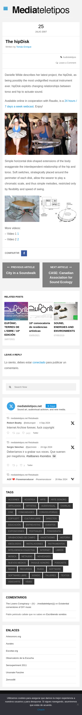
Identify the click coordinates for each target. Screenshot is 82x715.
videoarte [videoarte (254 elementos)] (14, 582)
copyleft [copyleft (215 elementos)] (13, 518)
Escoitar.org (12, 651)
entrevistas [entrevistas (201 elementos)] (33, 525)
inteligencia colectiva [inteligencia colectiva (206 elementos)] (21, 550)
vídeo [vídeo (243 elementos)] (28, 582)
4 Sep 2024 (44, 423)
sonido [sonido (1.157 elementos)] (36, 575)
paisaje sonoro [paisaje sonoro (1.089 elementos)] (40, 563)
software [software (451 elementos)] (55, 569)
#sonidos (45, 456)
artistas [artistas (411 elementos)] (31, 506)
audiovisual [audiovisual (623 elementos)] (48, 506)
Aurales (10, 643)
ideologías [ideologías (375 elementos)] (14, 544)
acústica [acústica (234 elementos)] (29, 499)
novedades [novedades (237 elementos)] (43, 556)
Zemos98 (10, 679)
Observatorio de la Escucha (20, 658)
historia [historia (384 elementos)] (65, 537)
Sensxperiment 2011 (16, 665)
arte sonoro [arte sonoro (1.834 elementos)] (58, 499)
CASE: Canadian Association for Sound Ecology (61, 277)
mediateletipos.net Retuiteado (24, 418)
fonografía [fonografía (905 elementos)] (54, 531)
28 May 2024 (61, 479)
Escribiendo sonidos (56, 614)
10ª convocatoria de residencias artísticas (39, 327)
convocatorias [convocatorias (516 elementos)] (48, 512)
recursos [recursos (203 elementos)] (26, 569)
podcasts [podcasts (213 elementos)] (60, 563)
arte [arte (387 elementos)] (43, 499)
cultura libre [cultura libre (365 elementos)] (32, 518)
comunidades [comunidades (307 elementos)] (26, 512)
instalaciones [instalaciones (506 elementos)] (34, 544)
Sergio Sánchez (15, 447)
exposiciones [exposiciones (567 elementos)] (16, 531)
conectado (39, 362)
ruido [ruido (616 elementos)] (40, 569)
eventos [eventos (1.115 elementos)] (51, 525)
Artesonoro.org (13, 636)
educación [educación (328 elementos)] (14, 525)
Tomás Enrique (23, 46)
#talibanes (32, 456)
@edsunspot (30, 423)
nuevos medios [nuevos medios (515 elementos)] (17, 563)
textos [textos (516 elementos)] (65, 575)
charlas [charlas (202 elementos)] (66, 506)
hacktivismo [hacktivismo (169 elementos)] (48, 537)
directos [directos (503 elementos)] (51, 518)
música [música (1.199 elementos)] (12, 556)
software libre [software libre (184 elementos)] (17, 575)
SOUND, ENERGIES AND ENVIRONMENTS (64, 327)
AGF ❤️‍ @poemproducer (20, 479)
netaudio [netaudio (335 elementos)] (27, 556)
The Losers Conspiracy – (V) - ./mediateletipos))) (30, 603)
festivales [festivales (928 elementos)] (35, 531)
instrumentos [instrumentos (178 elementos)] (56, 544)
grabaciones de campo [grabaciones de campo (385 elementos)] (21, 537)
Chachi (40, 709)
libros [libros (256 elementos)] (59, 550)
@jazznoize (31, 447)
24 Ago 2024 (46, 447)
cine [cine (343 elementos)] (10, 512)
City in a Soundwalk (21, 273)
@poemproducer (43, 479)
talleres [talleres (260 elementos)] (50, 575)
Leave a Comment (67, 63)
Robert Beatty (14, 422)
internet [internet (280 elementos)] (45, 550)
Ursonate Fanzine (15, 672)
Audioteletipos (69, 57)
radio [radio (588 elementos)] (11, 569)
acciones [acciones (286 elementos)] (13, 499)
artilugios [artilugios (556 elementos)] (14, 506)
